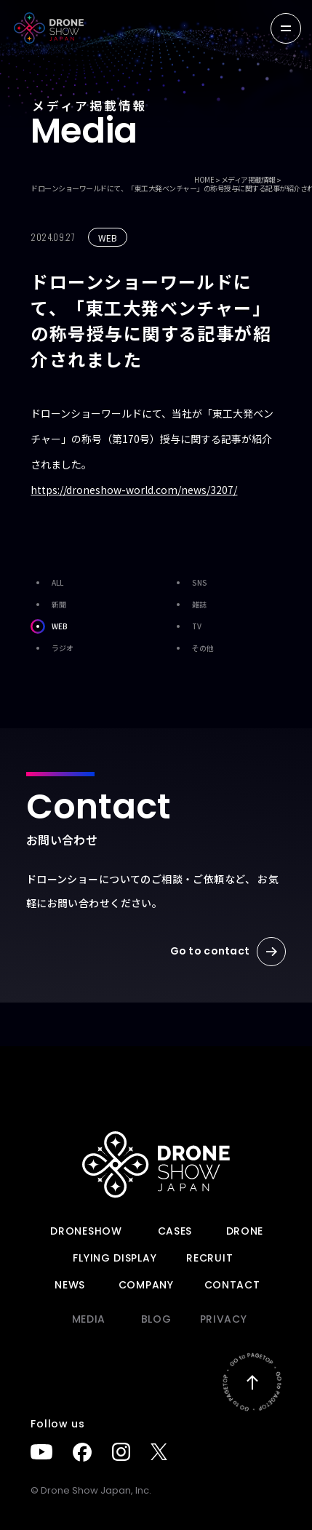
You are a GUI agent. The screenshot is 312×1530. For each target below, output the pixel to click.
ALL (47, 582)
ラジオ (52, 648)
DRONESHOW (85, 1231)
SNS (189, 582)
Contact (232, 1285)
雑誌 (189, 604)
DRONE (245, 1231)
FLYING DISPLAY (114, 1258)
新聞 (48, 604)
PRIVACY (223, 1319)
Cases (175, 1231)
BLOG (156, 1319)
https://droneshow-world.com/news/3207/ (134, 489)
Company (146, 1285)
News (70, 1285)
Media (89, 1319)
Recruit (209, 1258)
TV (186, 626)
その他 (192, 648)
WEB (49, 626)
